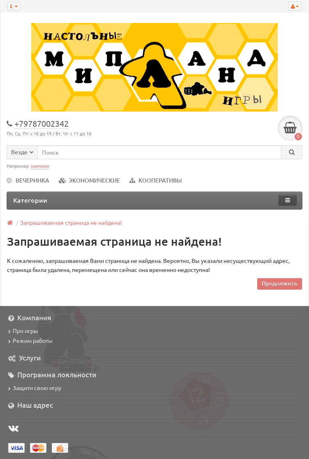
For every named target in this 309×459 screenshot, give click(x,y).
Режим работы (30, 340)
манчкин (40, 165)
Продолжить (279, 283)
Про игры (23, 330)
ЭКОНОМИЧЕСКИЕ (89, 180)
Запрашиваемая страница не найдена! (71, 222)
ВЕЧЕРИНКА (28, 180)
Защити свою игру (34, 387)
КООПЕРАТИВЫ (155, 180)
